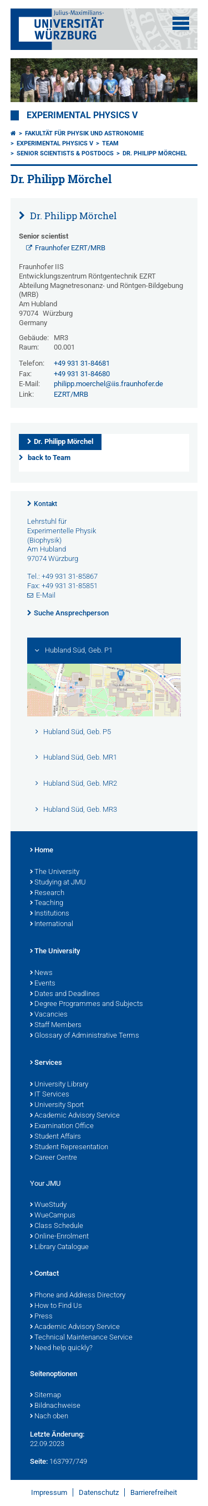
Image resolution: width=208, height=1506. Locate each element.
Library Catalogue (59, 1247)
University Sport (57, 1105)
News (41, 973)
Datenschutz (99, 1492)
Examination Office (62, 1126)
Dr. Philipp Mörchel (155, 153)
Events (42, 984)
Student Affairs (55, 1137)
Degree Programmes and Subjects (86, 1004)
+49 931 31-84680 (82, 374)
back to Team (49, 457)
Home (41, 851)
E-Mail (45, 595)
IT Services (49, 1095)
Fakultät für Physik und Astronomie (84, 133)
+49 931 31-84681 (82, 363)
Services (46, 1063)
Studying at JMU (58, 883)
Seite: (39, 1461)
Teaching (46, 903)
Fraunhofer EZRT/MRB (70, 248)
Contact (44, 1274)
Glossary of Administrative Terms (84, 1036)
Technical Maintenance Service (81, 1338)
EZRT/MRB (71, 394)
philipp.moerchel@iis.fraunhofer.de (108, 384)
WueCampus (52, 1216)
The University (54, 872)
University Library (59, 1085)
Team (110, 143)
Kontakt (45, 504)
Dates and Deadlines (65, 994)
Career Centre (53, 1158)
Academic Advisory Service (75, 1116)
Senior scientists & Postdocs (65, 153)
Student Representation (69, 1148)
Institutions (49, 914)
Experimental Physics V (82, 115)
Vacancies (49, 1015)
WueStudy (48, 1205)
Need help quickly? (61, 1348)
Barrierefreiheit (153, 1492)
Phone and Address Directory (77, 1296)
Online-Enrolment (59, 1237)
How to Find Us (56, 1306)
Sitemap (45, 1396)
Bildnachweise (55, 1406)
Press (41, 1317)
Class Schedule (56, 1226)
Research (47, 893)
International (51, 924)
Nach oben (49, 1417)
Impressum (49, 1492)
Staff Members (56, 1025)
